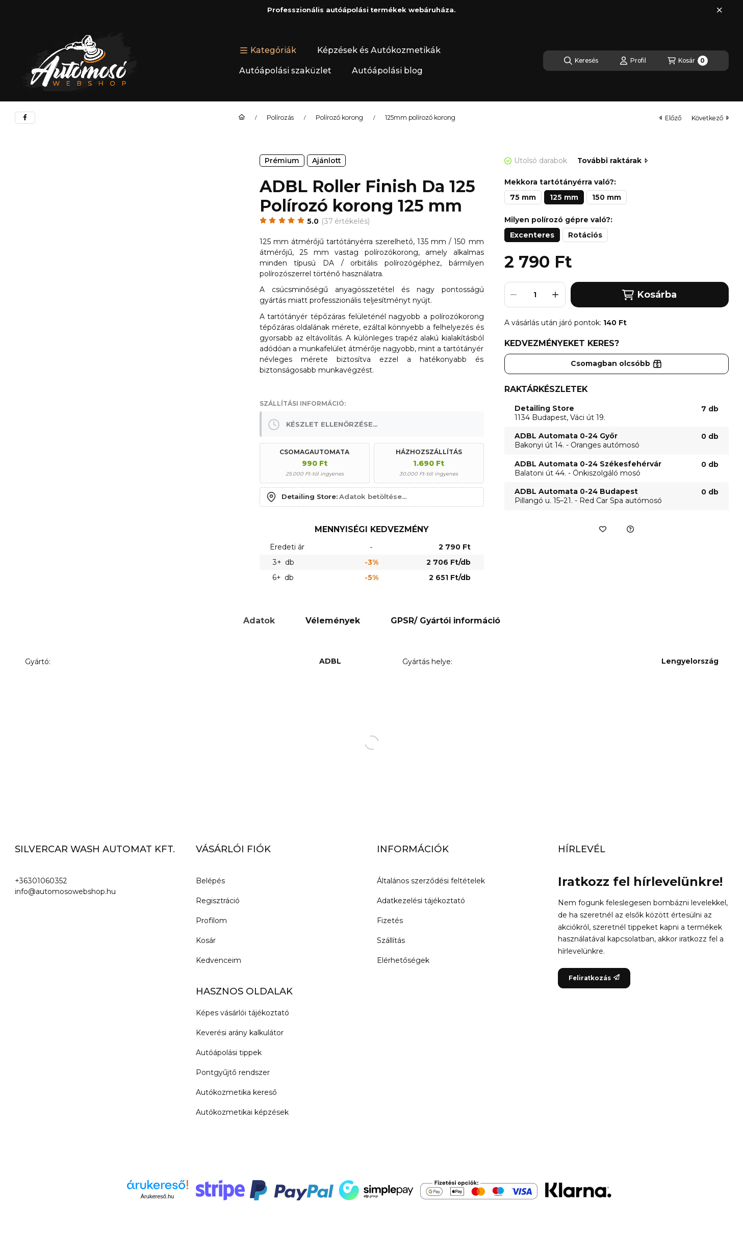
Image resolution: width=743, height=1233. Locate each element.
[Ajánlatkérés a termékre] (630, 529)
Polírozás (280, 117)
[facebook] (25, 118)
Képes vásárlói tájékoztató (242, 1012)
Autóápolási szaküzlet (285, 70)
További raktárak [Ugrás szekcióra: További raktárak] (612, 160)
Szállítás (391, 940)
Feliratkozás (594, 978)
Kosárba (649, 295)
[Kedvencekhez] (602, 529)
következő (710, 118)
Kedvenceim (218, 960)
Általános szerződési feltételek (431, 880)
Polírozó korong (339, 117)
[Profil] (633, 60)
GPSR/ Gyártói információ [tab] (445, 620)
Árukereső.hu (157, 1196)
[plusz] (556, 294)
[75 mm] (523, 197)
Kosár (206, 940)
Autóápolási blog (387, 70)
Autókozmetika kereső (236, 1092)
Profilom (211, 920)
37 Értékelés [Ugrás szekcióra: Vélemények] (346, 221)
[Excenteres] (532, 235)
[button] (268, 50)
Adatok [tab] (259, 620)
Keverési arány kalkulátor (240, 1032)
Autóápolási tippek (229, 1052)
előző (670, 118)
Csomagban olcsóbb (616, 363)
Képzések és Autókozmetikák (379, 50)
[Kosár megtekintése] (687, 60)
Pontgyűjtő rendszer (233, 1072)
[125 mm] (564, 197)
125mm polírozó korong (420, 117)
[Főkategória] (242, 117)
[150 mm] (606, 197)
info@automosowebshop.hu (65, 891)
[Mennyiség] (535, 294)
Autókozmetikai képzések (242, 1112)
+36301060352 (41, 880)
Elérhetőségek (403, 960)
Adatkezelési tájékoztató (421, 900)
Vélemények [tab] (332, 620)
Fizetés (390, 920)
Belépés (210, 880)
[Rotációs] (585, 235)
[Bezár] (719, 10)
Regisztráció (218, 900)
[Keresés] (581, 60)
